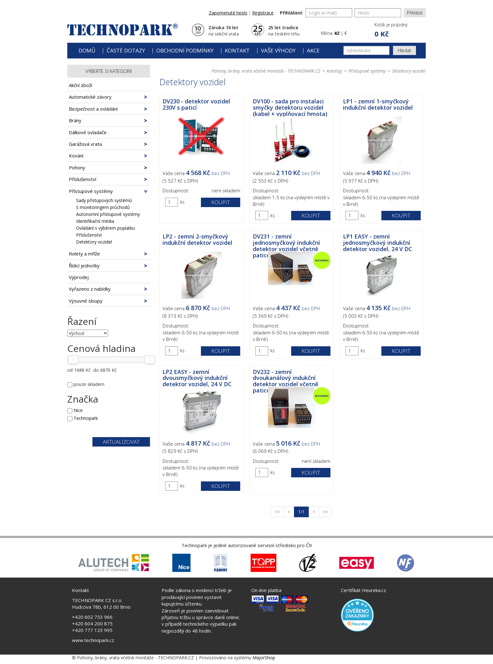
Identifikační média (95, 221)
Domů (87, 50)
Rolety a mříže (84, 253)
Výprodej (79, 277)
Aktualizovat (121, 441)
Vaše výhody (278, 50)
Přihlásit (415, 13)
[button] (390, 30)
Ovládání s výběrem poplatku (105, 228)
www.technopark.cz (93, 640)
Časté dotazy (126, 50)
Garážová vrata (85, 144)
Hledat (404, 50)
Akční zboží (80, 85)
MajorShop (263, 658)
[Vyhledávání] (366, 50)
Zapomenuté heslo (228, 13)
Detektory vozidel (94, 242)
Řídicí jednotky (84, 265)
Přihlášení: (291, 13)
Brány (75, 120)
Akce (313, 50)
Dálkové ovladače (88, 132)
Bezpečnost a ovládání (93, 109)
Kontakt (237, 50)
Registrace (263, 13)
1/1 (303, 511)
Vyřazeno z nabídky (90, 289)
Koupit (220, 202)
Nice (78, 410)
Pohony (77, 167)
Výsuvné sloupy (85, 301)
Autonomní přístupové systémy (108, 214)
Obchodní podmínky (184, 50)
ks (182, 202)
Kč (337, 33)
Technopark (86, 418)
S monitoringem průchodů (103, 207)
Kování (76, 155)
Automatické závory (90, 97)
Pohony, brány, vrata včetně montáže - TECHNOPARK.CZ (266, 71)
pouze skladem (89, 384)
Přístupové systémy (91, 191)
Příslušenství (82, 179)
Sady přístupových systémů (104, 200)
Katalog (334, 71)
